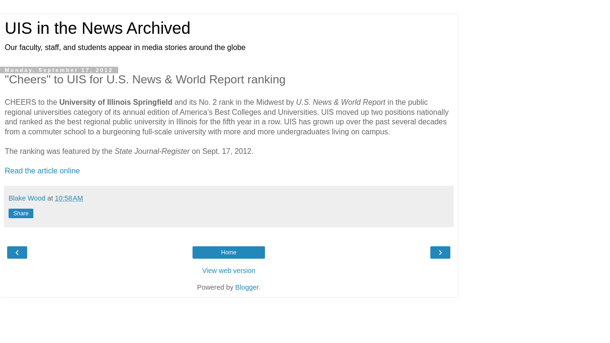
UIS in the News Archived (98, 28)
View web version (228, 270)
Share (21, 213)
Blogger (247, 287)
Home (228, 252)
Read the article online (42, 171)
